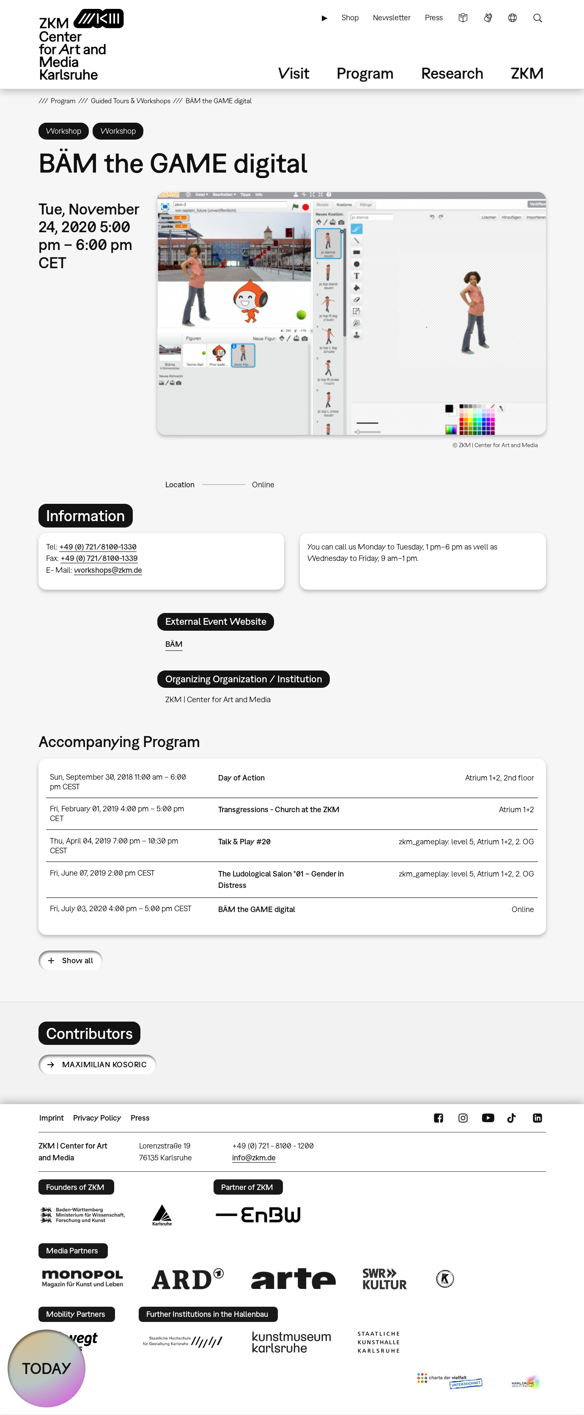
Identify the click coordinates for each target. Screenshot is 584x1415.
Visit (294, 73)
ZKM (527, 73)
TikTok (512, 1118)
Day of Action (241, 777)
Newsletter (392, 17)
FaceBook (438, 1118)
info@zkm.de (254, 1157)
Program (365, 73)
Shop (350, 17)
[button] (351, 313)
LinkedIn (537, 1118)
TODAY (46, 1368)
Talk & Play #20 (244, 841)
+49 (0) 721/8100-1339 (99, 558)
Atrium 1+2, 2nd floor (499, 777)
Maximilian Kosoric (104, 1064)
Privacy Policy (97, 1117)
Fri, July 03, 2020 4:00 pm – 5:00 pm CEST (121, 908)
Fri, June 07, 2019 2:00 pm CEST (102, 872)
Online (263, 484)
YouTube (488, 1118)
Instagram (463, 1118)
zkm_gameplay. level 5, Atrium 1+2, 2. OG (466, 841)
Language (512, 18)
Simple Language (463, 18)
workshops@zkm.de (108, 570)
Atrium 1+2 (516, 809)
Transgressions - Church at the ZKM (279, 809)
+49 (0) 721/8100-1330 (98, 546)
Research (452, 73)
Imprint (51, 1117)
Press (434, 17)
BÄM (174, 644)
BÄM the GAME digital (256, 909)
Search (537, 18)
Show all (77, 960)
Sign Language (488, 18)
